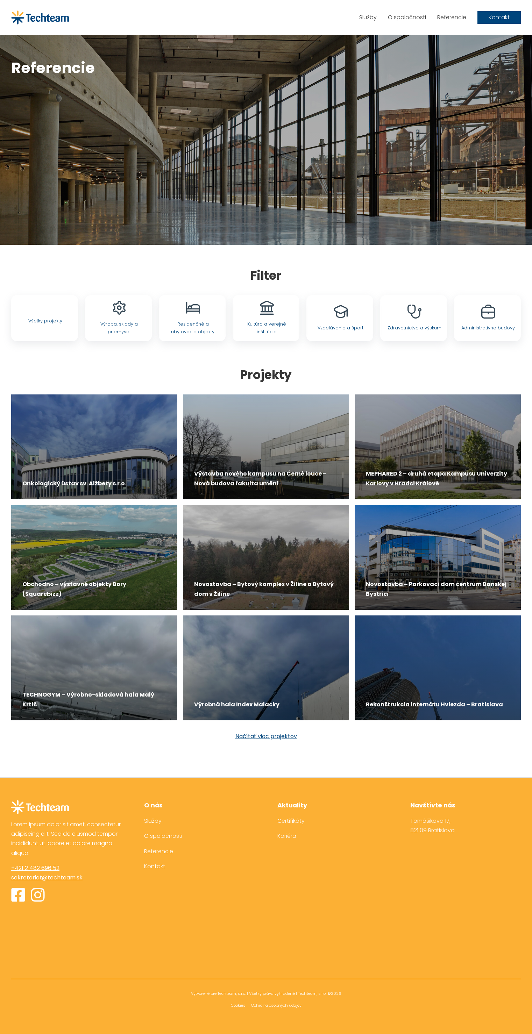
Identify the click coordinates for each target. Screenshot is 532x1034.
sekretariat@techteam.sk (47, 877)
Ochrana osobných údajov (276, 1005)
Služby (368, 17)
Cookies (238, 1005)
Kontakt (499, 17)
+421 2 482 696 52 (35, 868)
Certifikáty (291, 821)
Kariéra (286, 836)
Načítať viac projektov (266, 736)
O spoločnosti (407, 17)
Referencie (451, 17)
